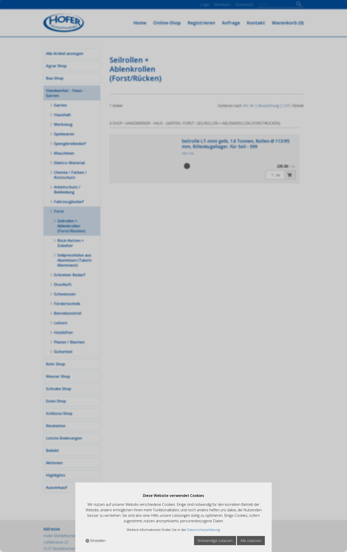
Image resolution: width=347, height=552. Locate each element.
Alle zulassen (250, 540)
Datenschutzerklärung (203, 530)
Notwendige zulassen (215, 540)
